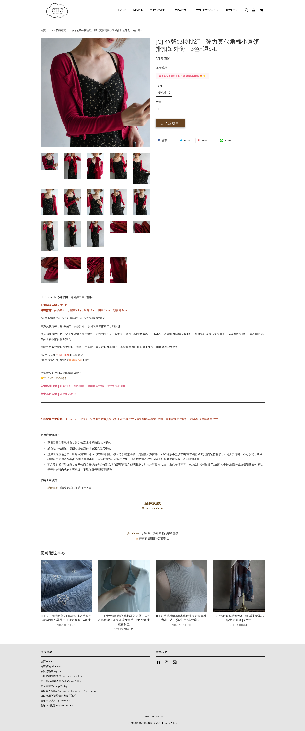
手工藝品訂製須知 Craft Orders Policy (61, 681)
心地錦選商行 (136, 723)
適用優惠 (161, 67)
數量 (158, 101)
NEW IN (138, 10)
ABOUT (231, 10)
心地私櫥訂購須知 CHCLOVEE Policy (61, 676)
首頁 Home (46, 661)
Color (159, 85)
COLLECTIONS (207, 10)
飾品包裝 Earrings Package (55, 686)
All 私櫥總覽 (59, 30)
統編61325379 (152, 723)
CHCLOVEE (159, 10)
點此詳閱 (52, 487)
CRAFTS (182, 10)
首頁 (43, 30)
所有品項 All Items (51, 666)
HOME (122, 10)
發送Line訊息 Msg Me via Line (57, 705)
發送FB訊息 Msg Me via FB (55, 700)
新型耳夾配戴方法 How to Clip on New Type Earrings (69, 691)
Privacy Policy (169, 723)
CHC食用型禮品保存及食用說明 (58, 695)
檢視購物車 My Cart (51, 671)
